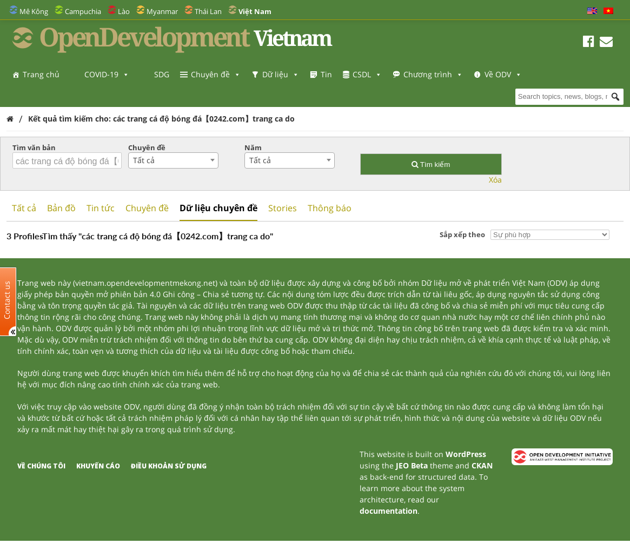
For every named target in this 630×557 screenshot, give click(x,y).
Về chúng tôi (41, 466)
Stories (282, 208)
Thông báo (330, 208)
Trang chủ (41, 74)
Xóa (495, 180)
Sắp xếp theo (462, 234)
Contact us (7, 299)
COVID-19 (106, 74)
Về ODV (41, 96)
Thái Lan (208, 11)
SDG (161, 74)
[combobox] (173, 160)
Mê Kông (33, 11)
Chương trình (433, 74)
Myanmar (162, 11)
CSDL (367, 74)
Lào (124, 11)
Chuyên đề (216, 74)
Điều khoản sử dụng (169, 466)
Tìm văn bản (34, 147)
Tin (326, 74)
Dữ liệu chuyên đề (218, 208)
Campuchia (83, 11)
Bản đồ (61, 208)
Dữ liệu (280, 74)
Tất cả (24, 208)
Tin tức (101, 208)
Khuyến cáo (98, 466)
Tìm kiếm (431, 164)
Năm (253, 147)
